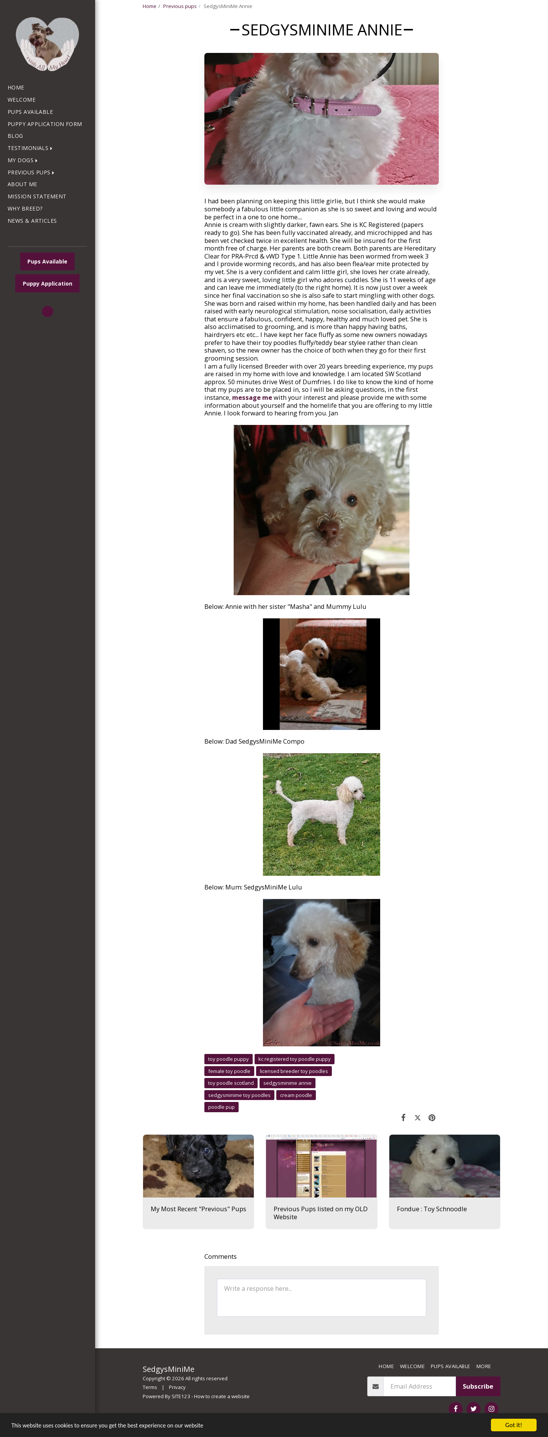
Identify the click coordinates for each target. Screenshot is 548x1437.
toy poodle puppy (228, 1058)
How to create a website (222, 1396)
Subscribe (478, 1386)
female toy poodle (229, 1071)
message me (252, 397)
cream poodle (296, 1095)
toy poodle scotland (231, 1082)
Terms (150, 1387)
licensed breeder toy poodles (294, 1071)
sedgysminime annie (287, 1082)
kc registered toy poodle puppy (294, 1058)
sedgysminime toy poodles (239, 1095)
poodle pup (221, 1106)
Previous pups (180, 6)
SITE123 (181, 1396)
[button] (32, 148)
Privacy (177, 1387)
